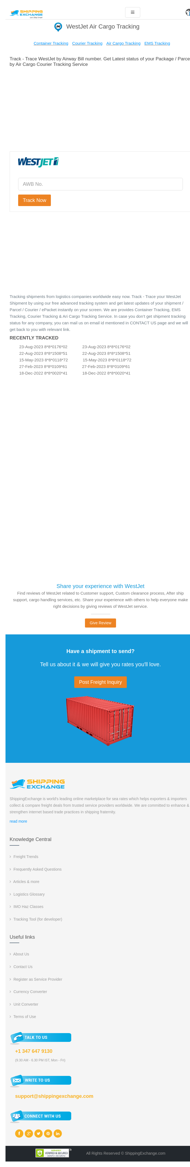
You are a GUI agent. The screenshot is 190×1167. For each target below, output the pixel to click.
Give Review (100, 623)
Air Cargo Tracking (123, 43)
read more (18, 821)
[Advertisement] (100, 108)
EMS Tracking (157, 43)
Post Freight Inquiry (100, 682)
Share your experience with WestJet (101, 586)
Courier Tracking (87, 43)
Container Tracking (51, 43)
